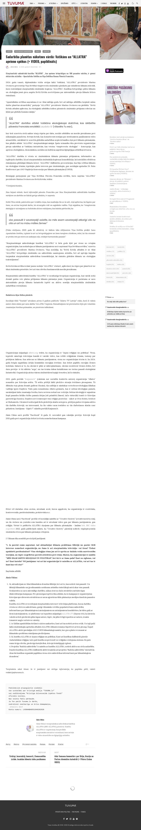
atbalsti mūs (16, 707)
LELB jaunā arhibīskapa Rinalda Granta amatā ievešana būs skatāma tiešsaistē (120, 325)
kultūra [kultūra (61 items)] (120, 264)
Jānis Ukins (14, 67)
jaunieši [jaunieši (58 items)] (126, 269)
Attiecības (52, 3)
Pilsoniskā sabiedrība (23, 51)
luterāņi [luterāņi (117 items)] (110, 247)
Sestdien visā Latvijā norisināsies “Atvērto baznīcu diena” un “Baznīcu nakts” (122, 139)
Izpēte (74, 3)
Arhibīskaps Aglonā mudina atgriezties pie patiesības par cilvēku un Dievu (119, 312)
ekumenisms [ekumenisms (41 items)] (121, 277)
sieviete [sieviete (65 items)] (110, 255)
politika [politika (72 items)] (121, 251)
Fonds (83, 812)
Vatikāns (52, 744)
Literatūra (84, 3)
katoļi (8, 744)
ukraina (43, 744)
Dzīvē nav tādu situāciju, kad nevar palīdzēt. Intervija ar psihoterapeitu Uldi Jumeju (122, 149)
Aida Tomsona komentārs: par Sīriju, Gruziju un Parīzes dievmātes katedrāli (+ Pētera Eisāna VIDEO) (73, 759)
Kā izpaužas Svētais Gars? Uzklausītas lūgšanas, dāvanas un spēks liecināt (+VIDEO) (122, 171)
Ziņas (31, 3)
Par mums (113, 3)
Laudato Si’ (46, 126)
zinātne (61, 744)
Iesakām (93, 3)
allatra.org (33, 353)
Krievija (17, 744)
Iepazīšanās (64, 3)
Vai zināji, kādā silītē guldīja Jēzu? (116, 301)
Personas (41, 3)
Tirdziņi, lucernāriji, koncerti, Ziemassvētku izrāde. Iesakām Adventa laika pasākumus (27, 758)
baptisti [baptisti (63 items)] (110, 264)
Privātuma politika (62, 812)
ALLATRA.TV (67, 614)
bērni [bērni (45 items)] (109, 277)
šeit (83, 525)
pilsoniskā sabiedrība (29, 744)
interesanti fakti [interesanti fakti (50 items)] (113, 273)
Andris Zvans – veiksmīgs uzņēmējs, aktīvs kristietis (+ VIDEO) (120, 191)
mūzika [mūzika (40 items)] (110, 281)
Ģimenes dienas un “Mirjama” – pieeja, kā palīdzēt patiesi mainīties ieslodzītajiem (121, 181)
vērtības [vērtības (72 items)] (110, 251)
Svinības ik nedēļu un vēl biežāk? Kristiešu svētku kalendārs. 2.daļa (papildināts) (122, 229)
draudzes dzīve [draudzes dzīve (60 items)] (113, 269)
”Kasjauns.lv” (30, 379)
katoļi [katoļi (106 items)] (121, 247)
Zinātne (46, 51)
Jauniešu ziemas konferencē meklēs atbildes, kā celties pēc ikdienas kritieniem (121, 219)
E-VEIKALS (104, 3)
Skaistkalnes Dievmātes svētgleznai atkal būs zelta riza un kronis (122, 209)
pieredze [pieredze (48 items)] (127, 273)
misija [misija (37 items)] (120, 281)
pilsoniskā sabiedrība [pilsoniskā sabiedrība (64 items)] (114, 260)
